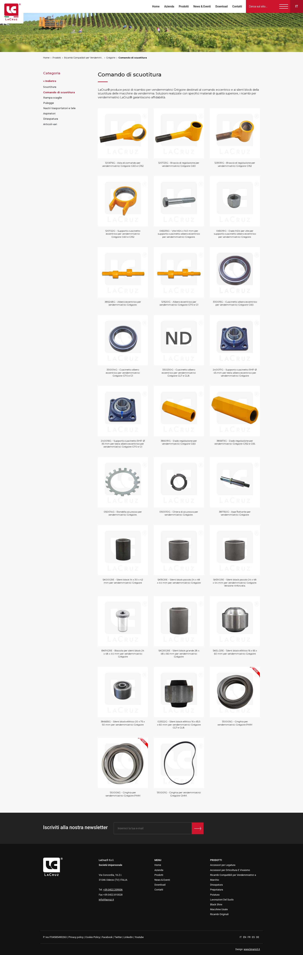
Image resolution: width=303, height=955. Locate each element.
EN (245, 937)
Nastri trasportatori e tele (59, 108)
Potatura (215, 894)
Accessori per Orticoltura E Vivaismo (230, 870)
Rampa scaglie (52, 97)
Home (156, 6)
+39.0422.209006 (113, 889)
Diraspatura (50, 118)
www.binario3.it (252, 949)
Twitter (118, 937)
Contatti (237, 6)
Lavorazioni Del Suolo (222, 899)
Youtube (139, 937)
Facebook (107, 937)
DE (257, 937)
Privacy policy (75, 937)
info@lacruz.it (106, 899)
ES (253, 937)
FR (249, 937)
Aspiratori (49, 113)
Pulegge (48, 102)
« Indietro (49, 81)
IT (241, 937)
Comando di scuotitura (132, 57)
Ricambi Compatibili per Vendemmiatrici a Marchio (83, 57)
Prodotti (184, 6)
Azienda (169, 6)
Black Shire (216, 904)
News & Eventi (202, 6)
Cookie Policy (92, 937)
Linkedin (128, 937)
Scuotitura (49, 86)
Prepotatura (216, 889)
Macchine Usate (219, 909)
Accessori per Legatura (222, 865)
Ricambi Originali (219, 914)
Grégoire (110, 57)
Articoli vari (50, 124)
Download (221, 6)
